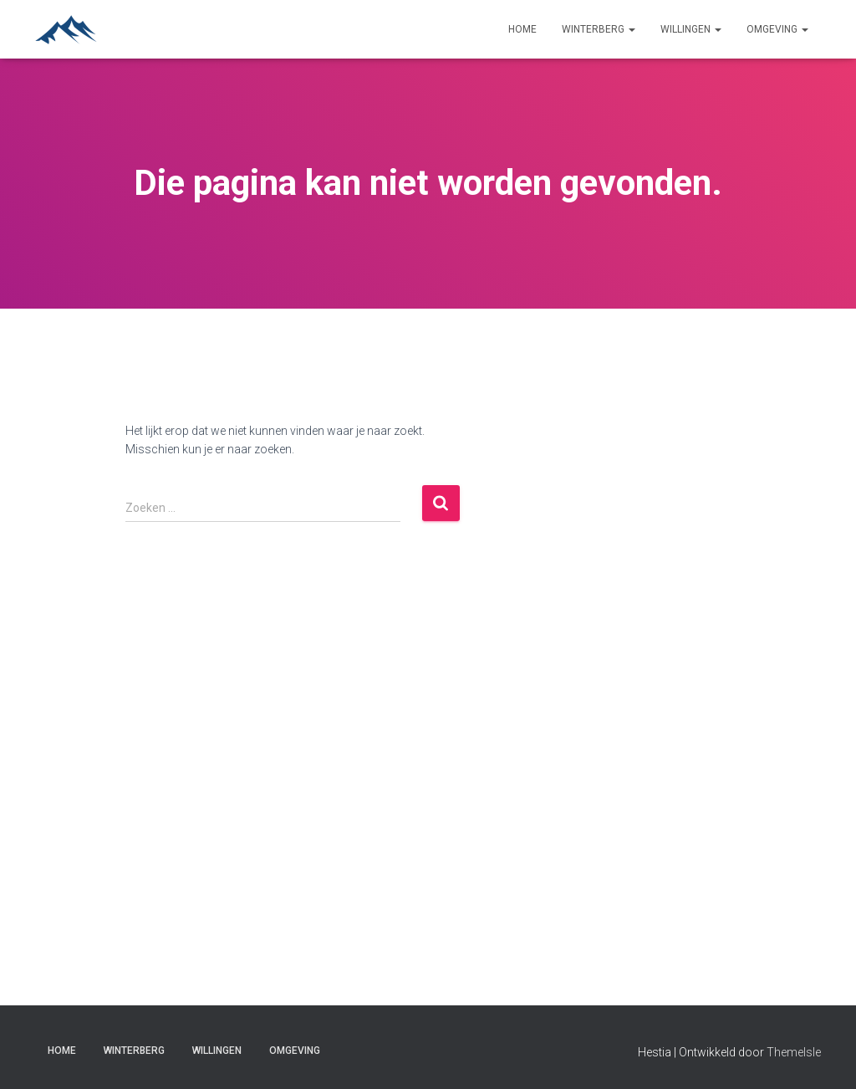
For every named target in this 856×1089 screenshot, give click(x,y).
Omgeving (777, 29)
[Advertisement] (732, 651)
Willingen (690, 29)
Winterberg (598, 29)
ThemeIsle (794, 1052)
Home (522, 29)
